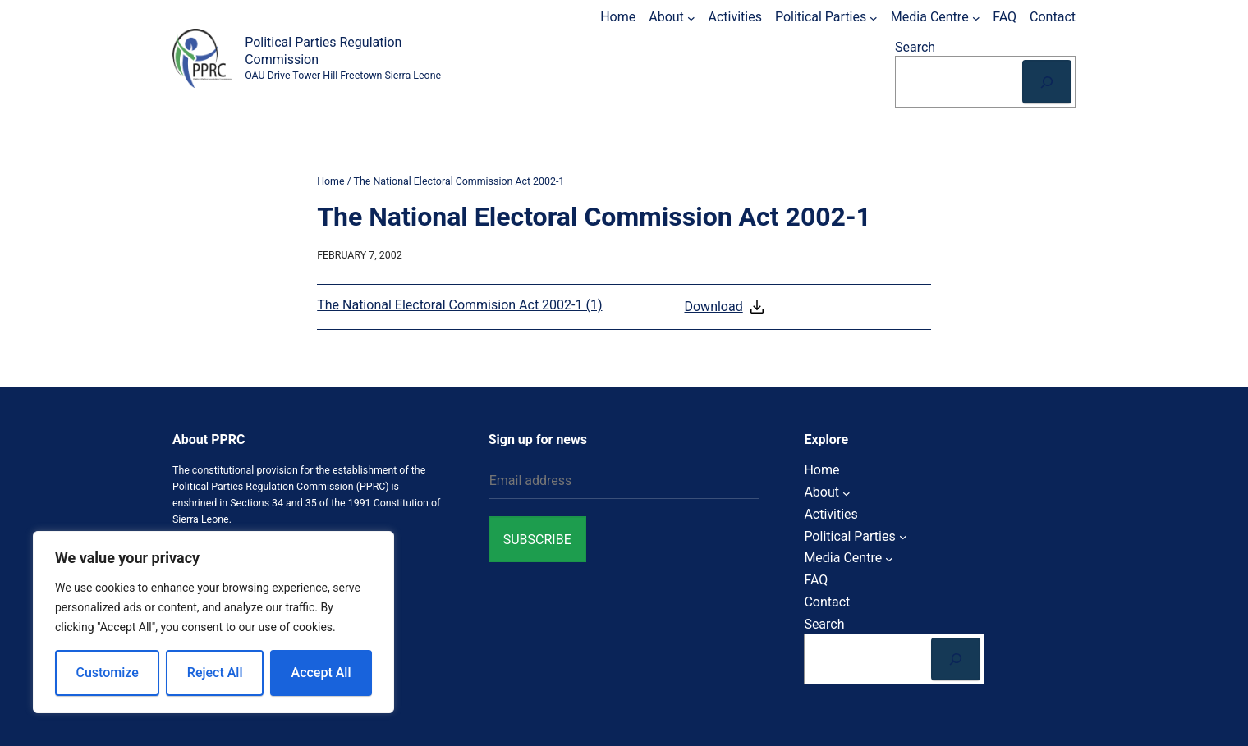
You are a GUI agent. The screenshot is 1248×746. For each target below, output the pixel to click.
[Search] (1046, 81)
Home (330, 181)
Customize (107, 672)
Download (725, 307)
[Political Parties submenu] (873, 17)
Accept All (321, 672)
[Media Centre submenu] (976, 17)
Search (915, 47)
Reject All (215, 672)
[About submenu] (691, 17)
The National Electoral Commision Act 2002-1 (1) (459, 305)
